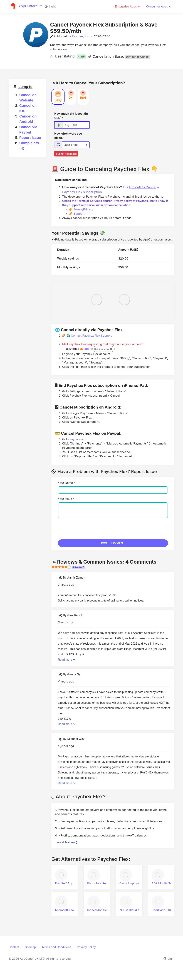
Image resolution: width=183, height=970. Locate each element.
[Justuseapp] (25, 6)
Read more (66, 659)
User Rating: (69, 56)
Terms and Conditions (56, 947)
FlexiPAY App (65, 883)
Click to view (103, 349)
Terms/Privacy (83, 209)
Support (79, 213)
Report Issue (30, 137)
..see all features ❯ (66, 842)
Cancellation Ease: (120, 56)
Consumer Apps (159, 6)
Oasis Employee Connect (138, 883)
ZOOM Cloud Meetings (136, 910)
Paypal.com (78, 439)
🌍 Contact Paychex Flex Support (89, 335)
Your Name (66, 483)
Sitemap (30, 947)
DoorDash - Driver (165, 910)
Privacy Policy (86, 947)
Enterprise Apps (127, 6)
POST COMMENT (113, 543)
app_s (99, 349)
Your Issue (66, 499)
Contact (14, 947)
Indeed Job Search (101, 910)
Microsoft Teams (68, 910)
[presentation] (85, 528)
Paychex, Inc (80, 36)
